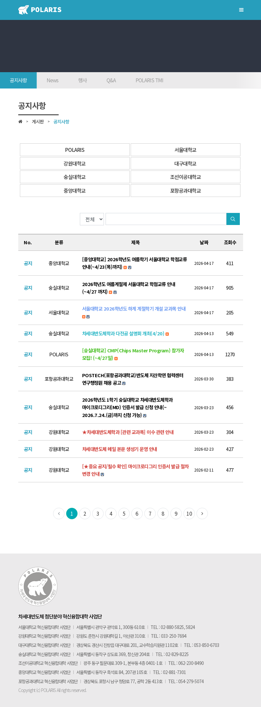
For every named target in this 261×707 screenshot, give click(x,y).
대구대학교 (185, 163)
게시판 (38, 121)
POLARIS (74, 149)
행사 (82, 80)
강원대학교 (75, 163)
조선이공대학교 (185, 176)
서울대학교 (185, 149)
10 (189, 513)
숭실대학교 (75, 176)
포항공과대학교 (185, 190)
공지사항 (18, 80)
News (52, 80)
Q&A (111, 80)
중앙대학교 (75, 190)
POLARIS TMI (149, 80)
